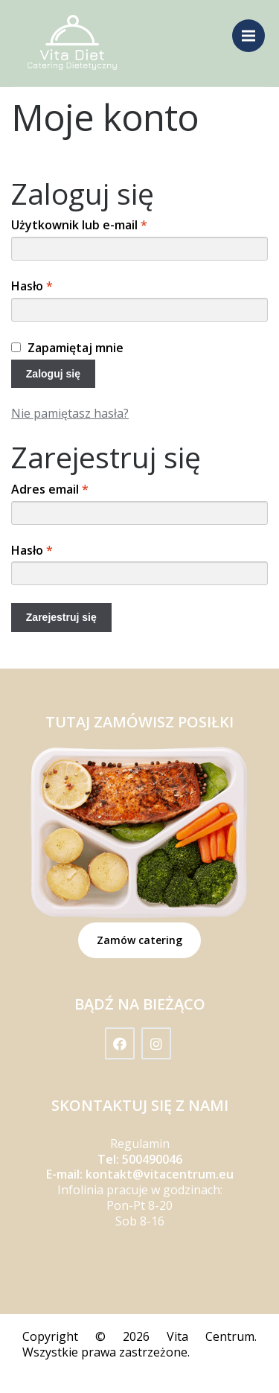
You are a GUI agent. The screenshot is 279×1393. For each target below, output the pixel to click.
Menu (253, 28)
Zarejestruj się (61, 617)
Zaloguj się (53, 374)
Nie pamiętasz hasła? (70, 413)
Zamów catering (139, 940)
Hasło (32, 286)
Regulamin (140, 1143)
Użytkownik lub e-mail (79, 225)
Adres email (50, 489)
